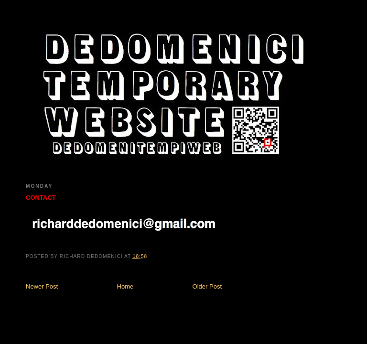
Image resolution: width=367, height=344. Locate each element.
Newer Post (42, 286)
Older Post (207, 286)
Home (125, 286)
